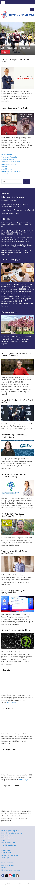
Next (33, 38)
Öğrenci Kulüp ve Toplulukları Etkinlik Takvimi (17, 210)
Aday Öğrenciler (6, 169)
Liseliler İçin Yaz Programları (11, 171)
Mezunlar (4, 167)
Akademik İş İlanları (8, 865)
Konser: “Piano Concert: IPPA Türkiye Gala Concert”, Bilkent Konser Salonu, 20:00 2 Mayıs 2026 (16, 252)
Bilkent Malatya (6, 835)
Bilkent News (6, 850)
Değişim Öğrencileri (8, 159)
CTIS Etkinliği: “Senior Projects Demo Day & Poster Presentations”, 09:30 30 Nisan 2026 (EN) (16, 225)
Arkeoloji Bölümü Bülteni (10, 214)
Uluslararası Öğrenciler (9, 157)
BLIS (3, 840)
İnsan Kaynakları (7, 863)
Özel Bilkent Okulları (8, 845)
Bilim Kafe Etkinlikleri (8, 201)
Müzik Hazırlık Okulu (8, 843)
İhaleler (4, 868)
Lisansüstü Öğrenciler (9, 164)
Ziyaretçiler (5, 174)
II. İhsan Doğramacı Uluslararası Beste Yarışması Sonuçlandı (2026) (14, 205)
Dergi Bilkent (6, 853)
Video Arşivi (5, 857)
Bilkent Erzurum (7, 838)
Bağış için (5, 52)
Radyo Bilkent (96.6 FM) (9, 855)
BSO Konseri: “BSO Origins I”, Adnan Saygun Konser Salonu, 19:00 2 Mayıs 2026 (16, 246)
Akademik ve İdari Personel (10, 162)
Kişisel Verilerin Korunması (10, 870)
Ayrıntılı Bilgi (11, 702)
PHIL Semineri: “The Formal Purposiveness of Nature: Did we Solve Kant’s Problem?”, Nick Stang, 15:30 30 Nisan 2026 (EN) (17, 232)
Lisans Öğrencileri (7, 154)
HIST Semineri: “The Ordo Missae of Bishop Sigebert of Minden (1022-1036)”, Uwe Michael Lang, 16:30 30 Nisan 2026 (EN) (16, 239)
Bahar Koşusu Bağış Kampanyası (15, 48)
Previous (2, 38)
